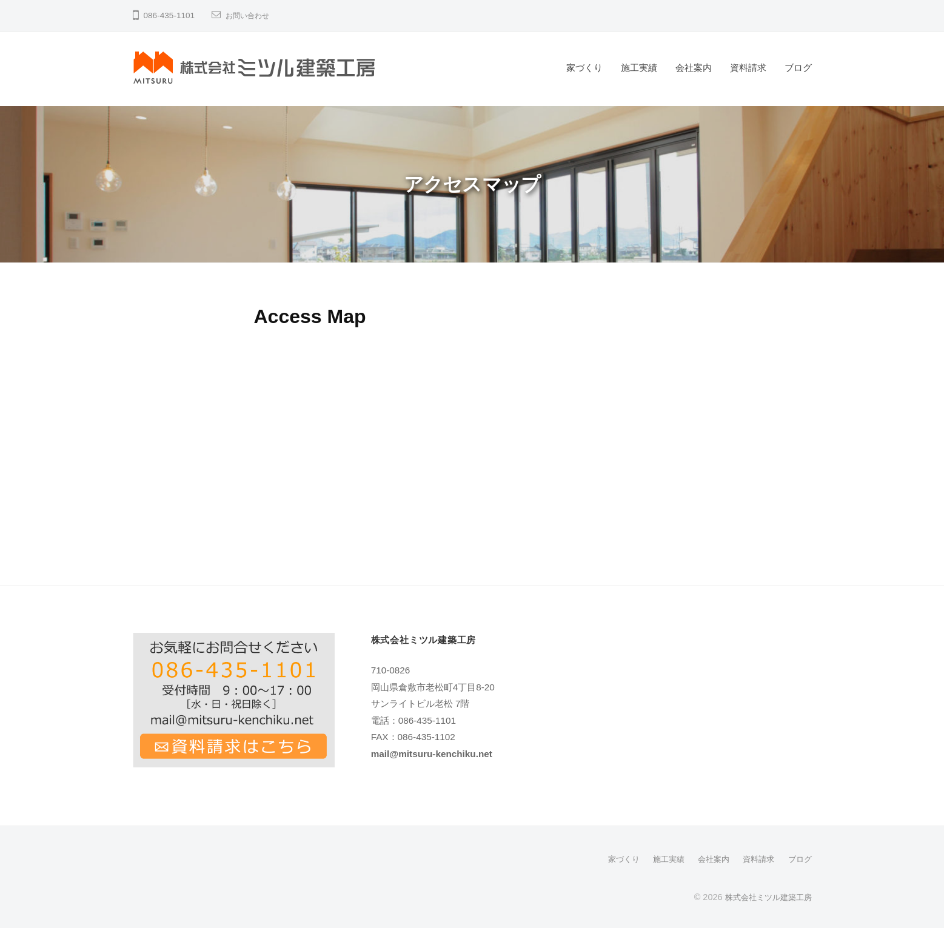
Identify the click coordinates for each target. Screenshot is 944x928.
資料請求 (748, 67)
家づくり (584, 67)
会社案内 (693, 67)
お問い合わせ (251, 15)
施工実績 (639, 67)
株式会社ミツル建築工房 (765, 896)
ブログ (798, 67)
